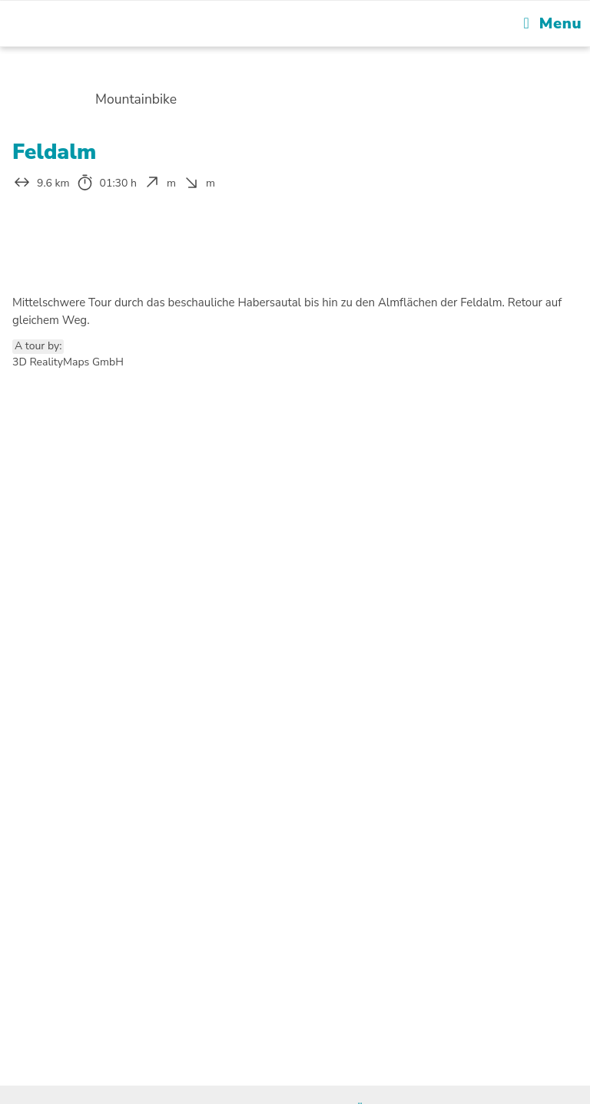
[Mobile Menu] (553, 23)
